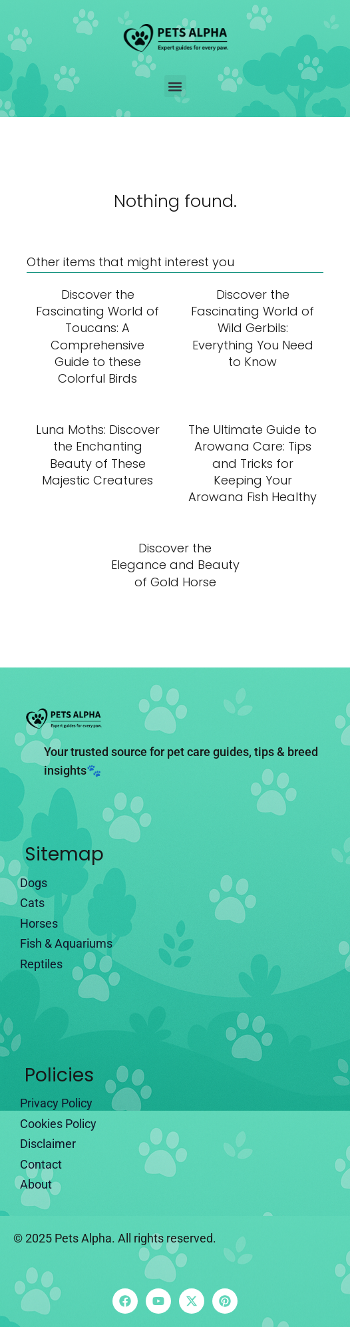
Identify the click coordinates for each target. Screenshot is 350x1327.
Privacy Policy (56, 1103)
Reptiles (41, 964)
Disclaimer (48, 1144)
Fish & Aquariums (66, 943)
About (36, 1184)
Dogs (33, 883)
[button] (175, 86)
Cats (32, 903)
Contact (41, 1164)
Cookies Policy (58, 1124)
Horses (39, 923)
